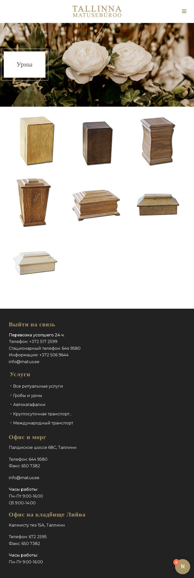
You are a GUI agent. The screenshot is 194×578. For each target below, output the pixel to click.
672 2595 (38, 536)
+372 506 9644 (53, 355)
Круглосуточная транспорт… (42, 414)
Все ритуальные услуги (38, 386)
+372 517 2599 (43, 341)
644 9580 (71, 348)
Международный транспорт (43, 423)
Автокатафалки (29, 404)
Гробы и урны (27, 395)
